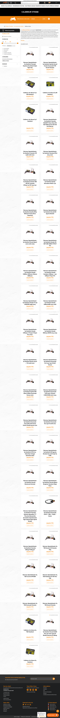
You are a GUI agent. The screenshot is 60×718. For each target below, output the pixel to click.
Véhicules (5, 709)
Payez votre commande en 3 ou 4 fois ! (30, 707)
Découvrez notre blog (31, 691)
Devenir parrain (6, 708)
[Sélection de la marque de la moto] (35, 19)
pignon (39, 34)
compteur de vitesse (44, 35)
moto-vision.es (52, 709)
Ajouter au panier (30, 71)
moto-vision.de (52, 705)
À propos (45, 687)
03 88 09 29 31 (6, 689)
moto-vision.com (52, 706)
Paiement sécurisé (26, 706)
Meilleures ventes (6, 704)
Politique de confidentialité (25, 716)
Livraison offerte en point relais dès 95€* (30, 0)
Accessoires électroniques (7, 59)
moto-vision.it (51, 708)
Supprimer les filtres (6, 36)
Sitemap (44, 693)
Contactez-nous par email (8, 690)
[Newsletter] (54, 679)
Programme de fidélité (7, 706)
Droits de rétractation (47, 691)
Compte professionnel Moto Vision (50, 694)
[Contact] (11, 3)
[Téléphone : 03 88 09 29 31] (15, 2)
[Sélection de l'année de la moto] (44, 19)
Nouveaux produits (7, 705)
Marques (5, 711)
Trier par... (4, 45)
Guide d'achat (6, 698)
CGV (44, 690)
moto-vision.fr (51, 704)
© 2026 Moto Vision (34, 716)
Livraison (45, 689)
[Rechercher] (22, 3)
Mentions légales (17, 716)
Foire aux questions (7, 699)
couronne (45, 34)
